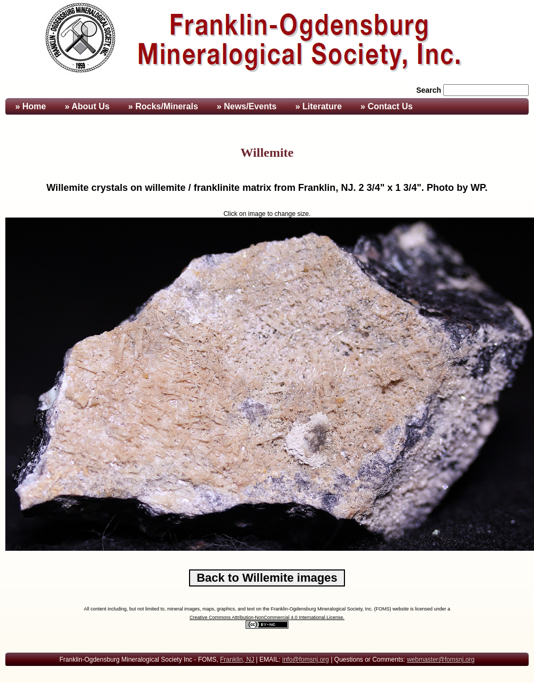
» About (87, 106)
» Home (29, 106)
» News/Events (247, 106)
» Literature (318, 106)
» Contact (386, 106)
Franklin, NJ (237, 659)
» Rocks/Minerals (163, 106)
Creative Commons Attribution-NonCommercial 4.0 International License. (267, 617)
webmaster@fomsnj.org (441, 659)
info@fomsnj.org (305, 659)
